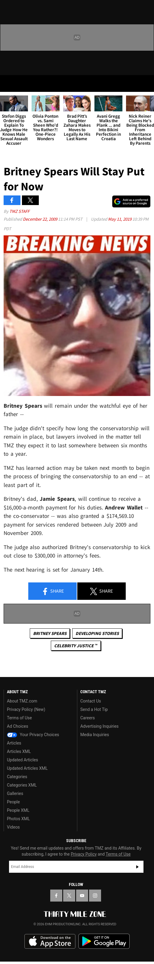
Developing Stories (97, 633)
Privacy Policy (84, 854)
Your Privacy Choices (33, 734)
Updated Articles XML (27, 768)
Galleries (15, 793)
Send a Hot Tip (94, 709)
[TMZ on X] (69, 896)
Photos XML (18, 818)
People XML (18, 810)
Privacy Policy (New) (26, 709)
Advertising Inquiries (99, 726)
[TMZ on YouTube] (82, 896)
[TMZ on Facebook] (56, 896)
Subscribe (137, 867)
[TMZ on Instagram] (95, 896)
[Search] (145, 83)
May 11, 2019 (120, 219)
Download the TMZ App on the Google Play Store (104, 941)
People (13, 801)
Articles (14, 743)
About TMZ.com (22, 701)
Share (53, 591)
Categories (17, 776)
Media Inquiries (94, 734)
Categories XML (22, 785)
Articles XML (19, 751)
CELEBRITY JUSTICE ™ (75, 645)
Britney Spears (49, 633)
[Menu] (8, 83)
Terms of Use (19, 717)
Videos (13, 827)
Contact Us (90, 701)
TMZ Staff (19, 211)
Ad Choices (17, 726)
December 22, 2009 (40, 219)
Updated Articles (22, 759)
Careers (87, 717)
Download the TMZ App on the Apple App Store (49, 941)
